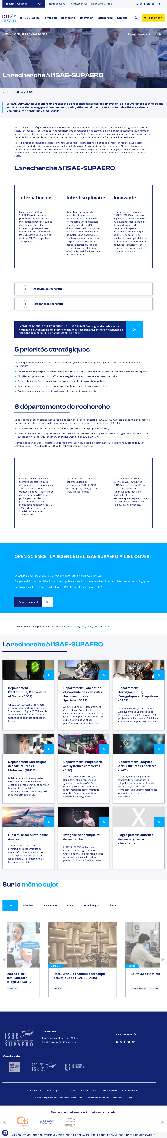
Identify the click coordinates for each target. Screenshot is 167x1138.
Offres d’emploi (34, 1090)
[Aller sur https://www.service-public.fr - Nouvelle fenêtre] (13, 1065)
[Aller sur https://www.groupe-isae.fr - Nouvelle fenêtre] (41, 1065)
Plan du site (118, 1097)
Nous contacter (124, 1032)
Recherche (68, 18)
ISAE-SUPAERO (29, 18)
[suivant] (163, 1122)
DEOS (69, 626)
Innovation (86, 18)
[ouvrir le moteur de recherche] (136, 18)
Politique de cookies (90, 1090)
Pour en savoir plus (29, 602)
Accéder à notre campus (98, 1097)
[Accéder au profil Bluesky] (153, 3)
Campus (122, 18)
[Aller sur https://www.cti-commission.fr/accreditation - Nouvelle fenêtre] (22, 1121)
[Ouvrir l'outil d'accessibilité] (5, 1133)
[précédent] (4, 1122)
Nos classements (78, 3)
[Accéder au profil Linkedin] (137, 3)
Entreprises (105, 18)
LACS (106, 626)
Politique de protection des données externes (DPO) (58, 1097)
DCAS (76, 626)
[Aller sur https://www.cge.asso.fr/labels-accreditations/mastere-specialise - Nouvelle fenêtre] (120, 1121)
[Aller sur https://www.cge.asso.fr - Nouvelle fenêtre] (47, 1121)
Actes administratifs (131, 1090)
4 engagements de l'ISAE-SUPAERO (51, 587)
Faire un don (153, 17)
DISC (82, 626)
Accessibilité (70, 1090)
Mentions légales (53, 1090)
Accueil (6, 33)
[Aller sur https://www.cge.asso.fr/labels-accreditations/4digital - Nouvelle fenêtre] (145, 1121)
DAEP (89, 626)
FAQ (130, 1097)
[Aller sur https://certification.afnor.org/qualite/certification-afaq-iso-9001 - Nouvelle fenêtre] (96, 1121)
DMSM (97, 626)
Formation (50, 18)
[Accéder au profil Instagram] (141, 3)
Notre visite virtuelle (101, 3)
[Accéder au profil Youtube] (148, 3)
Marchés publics (110, 1090)
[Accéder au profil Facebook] (144, 3)
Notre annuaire (57, 3)
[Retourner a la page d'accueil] (9, 18)
